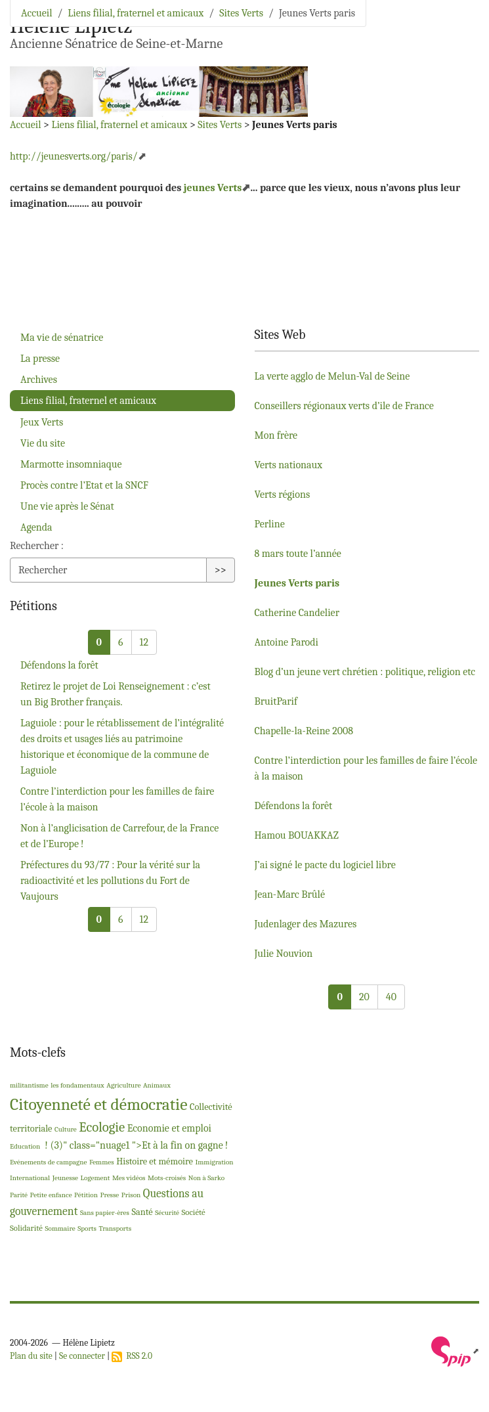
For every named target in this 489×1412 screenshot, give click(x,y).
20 (364, 997)
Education (25, 1146)
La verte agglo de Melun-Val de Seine (332, 376)
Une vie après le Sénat (67, 506)
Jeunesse (65, 1178)
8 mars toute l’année (298, 554)
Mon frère (276, 435)
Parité (19, 1195)
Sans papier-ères (104, 1212)
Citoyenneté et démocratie (98, 1104)
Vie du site (42, 443)
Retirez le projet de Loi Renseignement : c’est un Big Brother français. (115, 694)
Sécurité (167, 1212)
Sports (86, 1228)
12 (144, 642)
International (30, 1178)
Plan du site (31, 1356)
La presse (40, 358)
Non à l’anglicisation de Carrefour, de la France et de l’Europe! (119, 836)
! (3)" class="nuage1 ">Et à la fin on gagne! (135, 1145)
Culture (65, 1129)
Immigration (214, 1162)
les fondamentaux (77, 1085)
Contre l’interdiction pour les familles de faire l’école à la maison (117, 799)
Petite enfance (51, 1195)
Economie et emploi (169, 1128)
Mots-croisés (167, 1178)
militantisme (29, 1085)
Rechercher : (37, 546)
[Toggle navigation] (460, 29)
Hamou (297, 835)
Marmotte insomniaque (71, 464)
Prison (131, 1195)
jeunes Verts (213, 188)
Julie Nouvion (284, 954)
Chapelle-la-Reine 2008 (304, 731)
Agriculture (123, 1085)
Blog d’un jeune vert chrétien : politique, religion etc (365, 672)
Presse (109, 1195)
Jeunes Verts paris (297, 583)
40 (391, 997)
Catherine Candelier (297, 613)
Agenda (36, 527)
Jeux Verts (41, 422)
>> (220, 570)
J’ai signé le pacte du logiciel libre (325, 865)
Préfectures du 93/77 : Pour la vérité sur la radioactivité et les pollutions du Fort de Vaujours (110, 880)
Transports (114, 1228)
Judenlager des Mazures (306, 924)
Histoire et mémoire (154, 1161)
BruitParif (276, 701)
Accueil (37, 13)
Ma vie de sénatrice (61, 337)
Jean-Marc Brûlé (290, 894)
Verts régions (282, 494)
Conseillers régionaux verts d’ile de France (344, 406)
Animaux (157, 1085)
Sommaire (60, 1228)
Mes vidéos (129, 1178)
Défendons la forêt (59, 665)
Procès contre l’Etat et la (84, 485)
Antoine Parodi (286, 642)
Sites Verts (241, 13)
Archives (38, 380)
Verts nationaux (289, 465)
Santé (141, 1212)
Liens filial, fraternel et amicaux (135, 13)
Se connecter (82, 1356)
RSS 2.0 (132, 1356)
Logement (95, 1178)
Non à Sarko (206, 1178)
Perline (270, 524)
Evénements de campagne (48, 1162)
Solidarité (26, 1228)
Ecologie (102, 1127)
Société (193, 1212)
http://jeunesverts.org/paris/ (74, 156)
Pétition (86, 1195)
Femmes (101, 1162)
